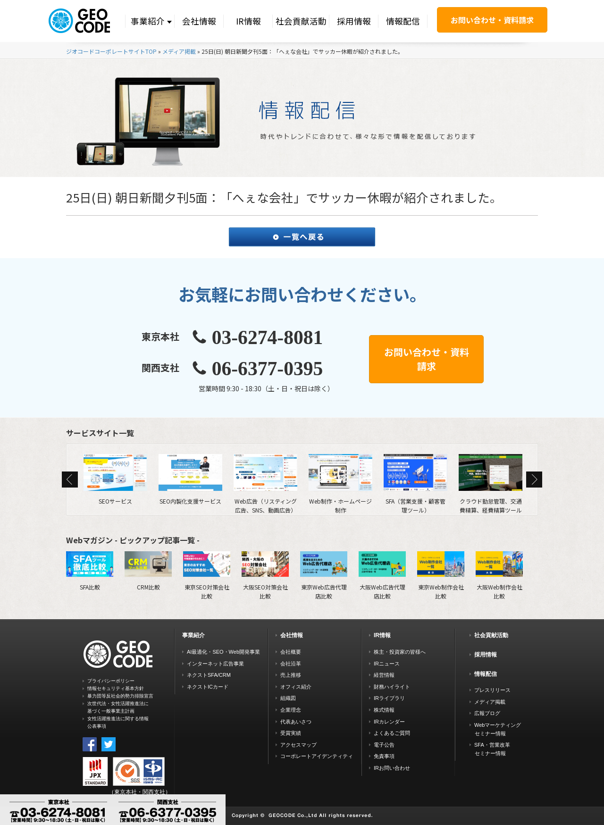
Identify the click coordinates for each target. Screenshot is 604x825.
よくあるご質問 (392, 733)
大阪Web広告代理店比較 (382, 575)
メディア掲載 (179, 51)
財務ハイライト (392, 687)
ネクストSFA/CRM (209, 675)
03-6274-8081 (267, 337)
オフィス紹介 (295, 687)
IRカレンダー (389, 721)
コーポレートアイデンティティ (316, 756)
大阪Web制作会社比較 (499, 575)
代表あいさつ (295, 721)
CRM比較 (148, 571)
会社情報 (199, 21)
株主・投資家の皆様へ (400, 652)
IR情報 (248, 21)
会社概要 (290, 652)
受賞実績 (290, 733)
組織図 (288, 698)
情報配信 (403, 21)
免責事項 (384, 756)
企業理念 (290, 710)
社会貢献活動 (301, 21)
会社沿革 (290, 663)
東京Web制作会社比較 (440, 575)
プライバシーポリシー (110, 680)
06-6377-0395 (267, 368)
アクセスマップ (298, 745)
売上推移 (290, 675)
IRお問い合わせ (392, 768)
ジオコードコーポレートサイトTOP (111, 51)
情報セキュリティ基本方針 (115, 688)
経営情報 (384, 675)
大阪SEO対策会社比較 (265, 575)
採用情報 (354, 21)
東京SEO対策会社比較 (206, 575)
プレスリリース (492, 690)
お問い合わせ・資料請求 (492, 19)
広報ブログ (487, 713)
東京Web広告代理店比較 (323, 575)
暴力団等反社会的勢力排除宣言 (120, 696)
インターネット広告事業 (215, 663)
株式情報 (384, 710)
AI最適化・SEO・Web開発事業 (223, 652)
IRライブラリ (389, 698)
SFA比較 (89, 571)
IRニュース (387, 663)
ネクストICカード (207, 687)
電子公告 (384, 745)
